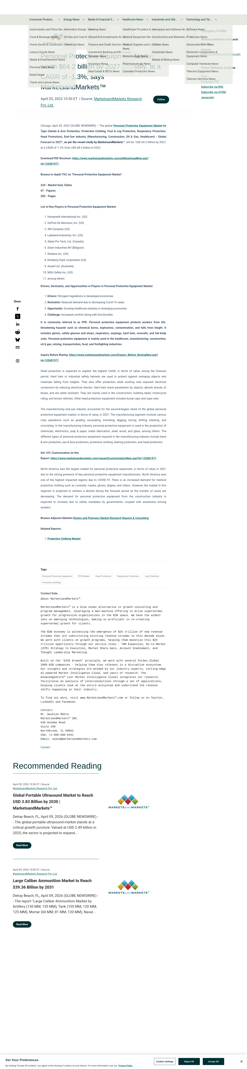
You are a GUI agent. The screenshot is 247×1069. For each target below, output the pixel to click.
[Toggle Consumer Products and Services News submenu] (59, 19)
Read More (22, 845)
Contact (45, 747)
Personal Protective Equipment (57, 576)
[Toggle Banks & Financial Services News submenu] (118, 19)
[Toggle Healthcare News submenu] (147, 19)
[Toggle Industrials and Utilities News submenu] (181, 19)
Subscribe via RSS (212, 86)
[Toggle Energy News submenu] (83, 19)
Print (204, 76)
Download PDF (210, 81)
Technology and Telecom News (199, 19)
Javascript (207, 97)
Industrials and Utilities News (165, 19)
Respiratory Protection (128, 576)
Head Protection (103, 576)
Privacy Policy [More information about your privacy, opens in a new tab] (125, 1067)
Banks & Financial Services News (101, 19)
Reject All (189, 1063)
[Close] (241, 1063)
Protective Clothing (51, 582)
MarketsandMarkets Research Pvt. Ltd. (35, 788)
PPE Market (84, 576)
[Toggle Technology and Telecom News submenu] (216, 19)
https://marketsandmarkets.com (220, 54)
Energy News (71, 19)
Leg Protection (152, 576)
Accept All (213, 1063)
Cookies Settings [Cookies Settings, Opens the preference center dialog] (164, 1063)
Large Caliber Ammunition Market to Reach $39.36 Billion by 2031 (52, 884)
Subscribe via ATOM (213, 92)
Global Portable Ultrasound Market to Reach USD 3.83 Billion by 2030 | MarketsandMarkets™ (53, 802)
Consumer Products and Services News (42, 19)
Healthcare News (132, 19)
